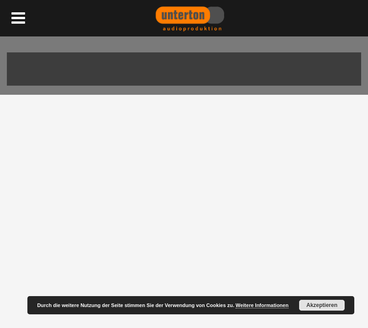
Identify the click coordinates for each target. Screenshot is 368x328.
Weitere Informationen (262, 305)
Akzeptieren (321, 305)
